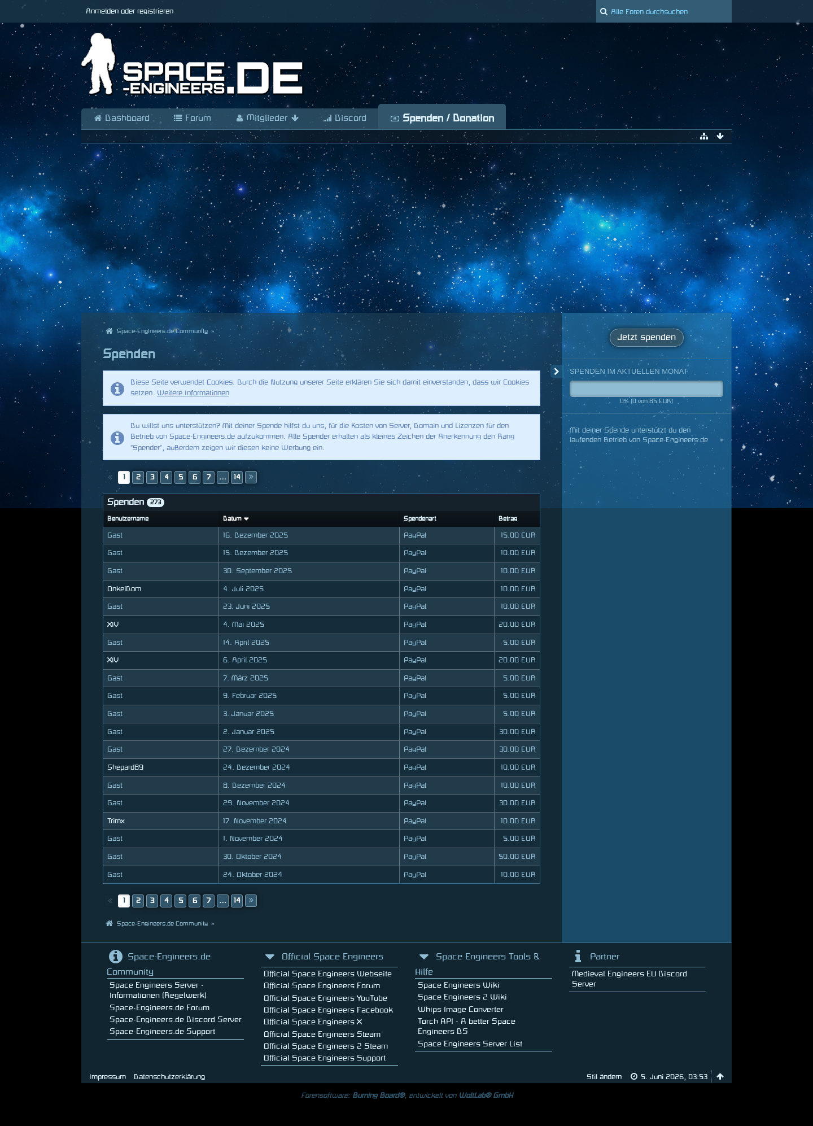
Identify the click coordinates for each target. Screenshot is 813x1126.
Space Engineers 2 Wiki (462, 997)
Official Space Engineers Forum (322, 985)
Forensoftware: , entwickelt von (407, 1095)
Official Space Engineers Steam (322, 1034)
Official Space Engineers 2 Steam (326, 1046)
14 (237, 477)
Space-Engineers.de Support (162, 1031)
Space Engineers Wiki (459, 985)
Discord (344, 118)
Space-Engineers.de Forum (159, 1007)
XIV (112, 624)
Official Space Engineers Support (325, 1058)
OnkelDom (124, 589)
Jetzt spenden (647, 337)
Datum (232, 519)
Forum (192, 118)
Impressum (107, 1076)
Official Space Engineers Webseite (328, 973)
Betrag (508, 519)
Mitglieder (267, 118)
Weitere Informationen (193, 393)
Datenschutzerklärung (169, 1076)
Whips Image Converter (461, 1009)
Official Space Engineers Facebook (328, 1010)
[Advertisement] (406, 228)
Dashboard (121, 118)
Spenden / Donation (442, 119)
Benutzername (127, 519)
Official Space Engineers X (313, 1021)
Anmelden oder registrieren (129, 11)
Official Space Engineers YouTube (325, 998)
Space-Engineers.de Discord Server (176, 1019)
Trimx (116, 821)
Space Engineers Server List (470, 1044)
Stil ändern (604, 1076)
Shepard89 (125, 767)
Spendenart (420, 519)
